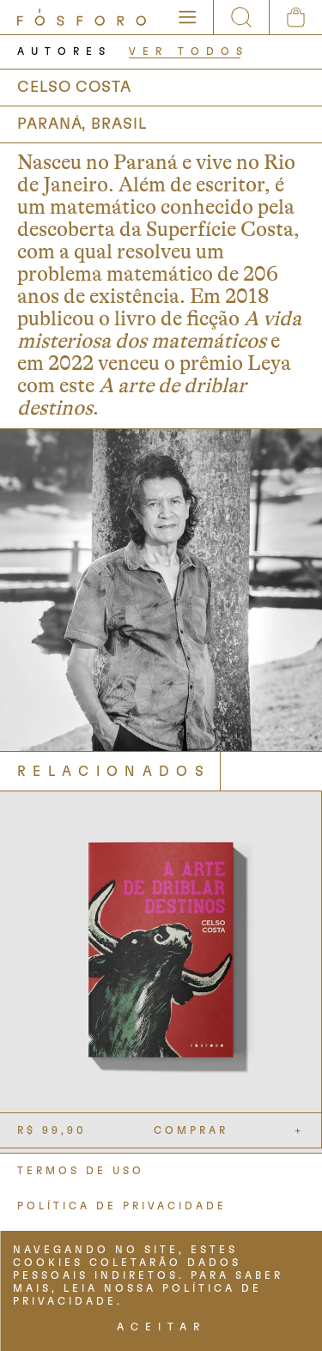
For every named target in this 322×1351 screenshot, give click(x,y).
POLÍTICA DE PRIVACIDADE (122, 1206)
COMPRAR (191, 1130)
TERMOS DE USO (80, 1171)
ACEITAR (161, 1327)
